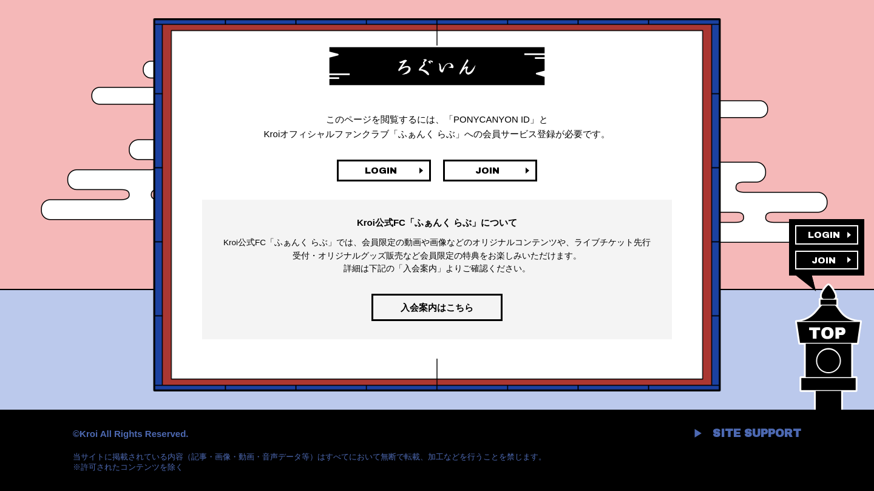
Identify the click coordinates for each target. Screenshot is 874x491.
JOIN (487, 170)
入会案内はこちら (437, 307)
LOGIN (381, 170)
